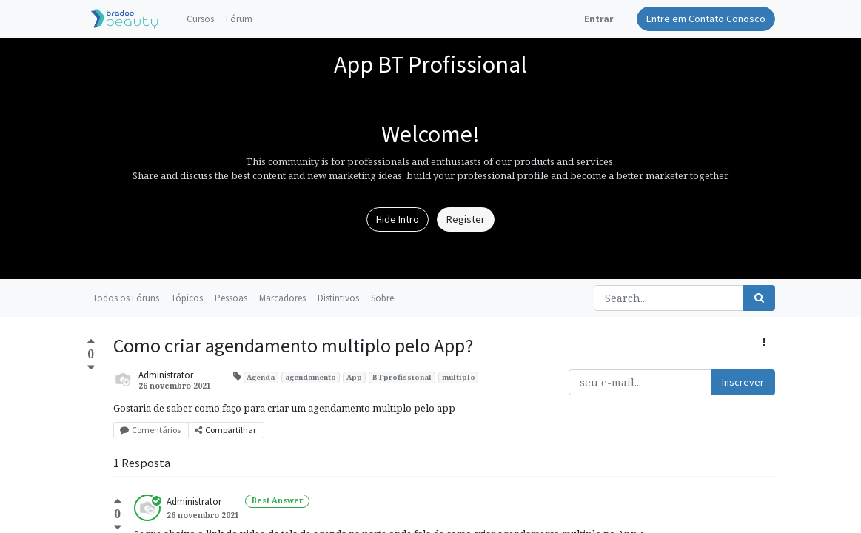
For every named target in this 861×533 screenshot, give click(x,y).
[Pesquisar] (759, 298)
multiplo (458, 377)
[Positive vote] (91, 343)
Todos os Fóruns (126, 298)
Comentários (151, 429)
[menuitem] (200, 19)
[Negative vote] (91, 367)
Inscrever (743, 382)
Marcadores (282, 298)
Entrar (598, 19)
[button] (764, 343)
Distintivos (338, 298)
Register (465, 219)
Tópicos (187, 298)
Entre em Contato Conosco (705, 18)
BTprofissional (402, 377)
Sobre (382, 298)
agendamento (310, 377)
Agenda (261, 377)
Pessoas (231, 298)
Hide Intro (397, 219)
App (354, 377)
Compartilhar (226, 429)
